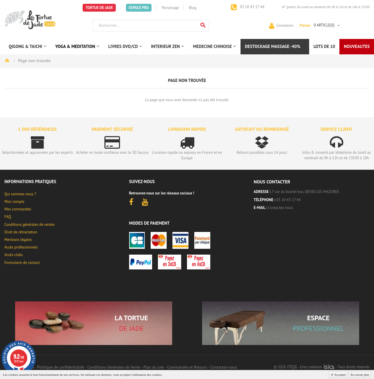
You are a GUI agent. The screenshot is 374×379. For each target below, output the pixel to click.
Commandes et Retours (187, 367)
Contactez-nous (280, 207)
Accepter (340, 374)
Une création (317, 366)
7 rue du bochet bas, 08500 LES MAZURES (305, 191)
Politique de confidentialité (60, 367)
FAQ (7, 216)
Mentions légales (18, 239)
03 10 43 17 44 (251, 6)
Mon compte (14, 201)
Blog (192, 7)
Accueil (7, 60)
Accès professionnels (21, 247)
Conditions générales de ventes (29, 224)
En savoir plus (360, 374)
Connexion (284, 25)
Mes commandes (17, 209)
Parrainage (170, 7)
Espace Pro (139, 7)
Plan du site (153, 367)
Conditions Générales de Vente (113, 367)
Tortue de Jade (99, 7)
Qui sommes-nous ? (20, 194)
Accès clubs (13, 254)
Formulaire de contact (22, 262)
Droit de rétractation (20, 232)
